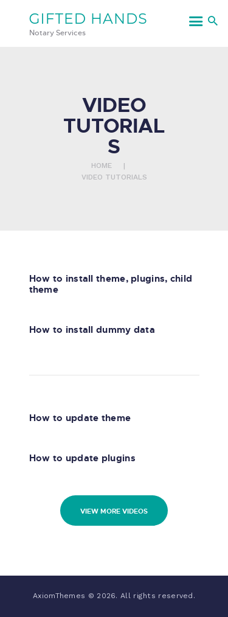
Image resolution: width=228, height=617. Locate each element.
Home (101, 165)
